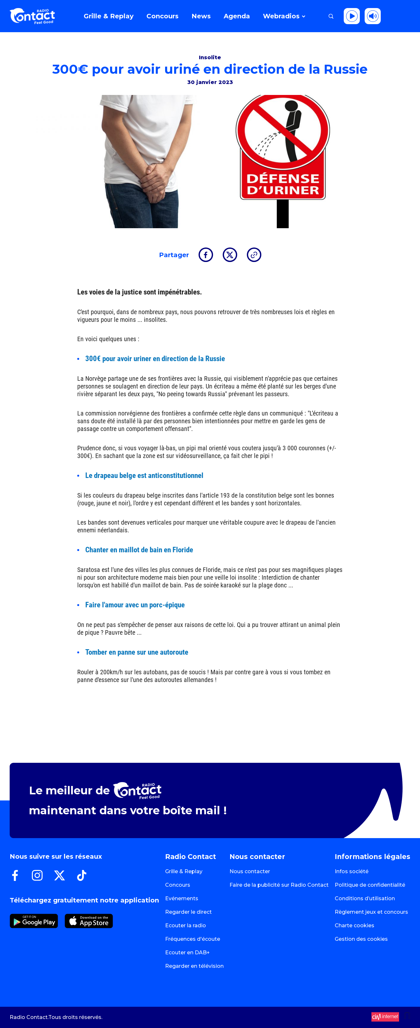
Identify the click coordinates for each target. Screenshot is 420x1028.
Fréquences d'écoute (192, 939)
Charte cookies (354, 925)
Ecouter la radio (185, 925)
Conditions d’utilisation (365, 898)
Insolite (210, 57)
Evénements (181, 898)
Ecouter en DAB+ (187, 952)
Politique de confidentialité (370, 885)
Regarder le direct (188, 912)
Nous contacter (249, 871)
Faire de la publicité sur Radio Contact (279, 885)
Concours (177, 885)
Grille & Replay (183, 871)
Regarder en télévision (194, 966)
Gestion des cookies (361, 939)
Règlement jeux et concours (371, 912)
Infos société (352, 871)
